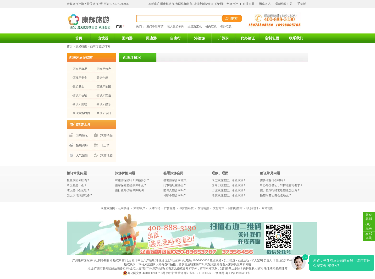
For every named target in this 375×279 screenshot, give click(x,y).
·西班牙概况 (79, 69)
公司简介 (124, 208)
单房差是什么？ (77, 185)
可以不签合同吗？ (174, 195)
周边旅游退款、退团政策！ (229, 180)
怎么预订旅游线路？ (80, 195)
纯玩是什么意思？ (78, 190)
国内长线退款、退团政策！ (229, 185)
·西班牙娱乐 (103, 104)
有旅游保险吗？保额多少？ (132, 180)
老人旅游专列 (175, 26)
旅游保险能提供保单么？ (131, 185)
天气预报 (82, 155)
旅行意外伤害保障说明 (129, 190)
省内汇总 (211, 26)
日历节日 (106, 145)
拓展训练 (82, 145)
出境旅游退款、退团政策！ (229, 190)
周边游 (151, 38)
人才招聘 (154, 208)
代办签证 (248, 38)
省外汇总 (226, 26)
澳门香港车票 (155, 26)
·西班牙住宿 (79, 95)
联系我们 (296, 38)
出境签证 (82, 135)
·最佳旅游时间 (81, 113)
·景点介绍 (102, 77)
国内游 (127, 38)
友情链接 (203, 208)
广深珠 (223, 38)
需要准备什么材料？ (273, 180)
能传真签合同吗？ (174, 190)
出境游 (103, 38)
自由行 (175, 38)
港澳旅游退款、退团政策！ (229, 195)
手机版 (301, 3)
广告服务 (170, 208)
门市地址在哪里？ (174, 185)
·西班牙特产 (103, 69)
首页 (78, 38)
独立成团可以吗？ (78, 180)
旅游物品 (106, 135)
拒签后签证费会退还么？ (276, 195)
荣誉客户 (139, 208)
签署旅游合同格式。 (176, 180)
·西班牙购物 (79, 104)
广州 (120, 26)
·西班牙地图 (103, 86)
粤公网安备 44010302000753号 (144, 273)
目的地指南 (235, 208)
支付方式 (218, 208)
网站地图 (267, 208)
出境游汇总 (195, 26)
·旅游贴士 (78, 86)
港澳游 (199, 38)
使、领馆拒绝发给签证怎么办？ (280, 190)
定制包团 (272, 38)
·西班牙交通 (103, 95)
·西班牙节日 (103, 113)
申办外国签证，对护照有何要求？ (281, 185)
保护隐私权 (186, 208)
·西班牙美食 (79, 77)
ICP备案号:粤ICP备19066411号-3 (232, 273)
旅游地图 (106, 155)
